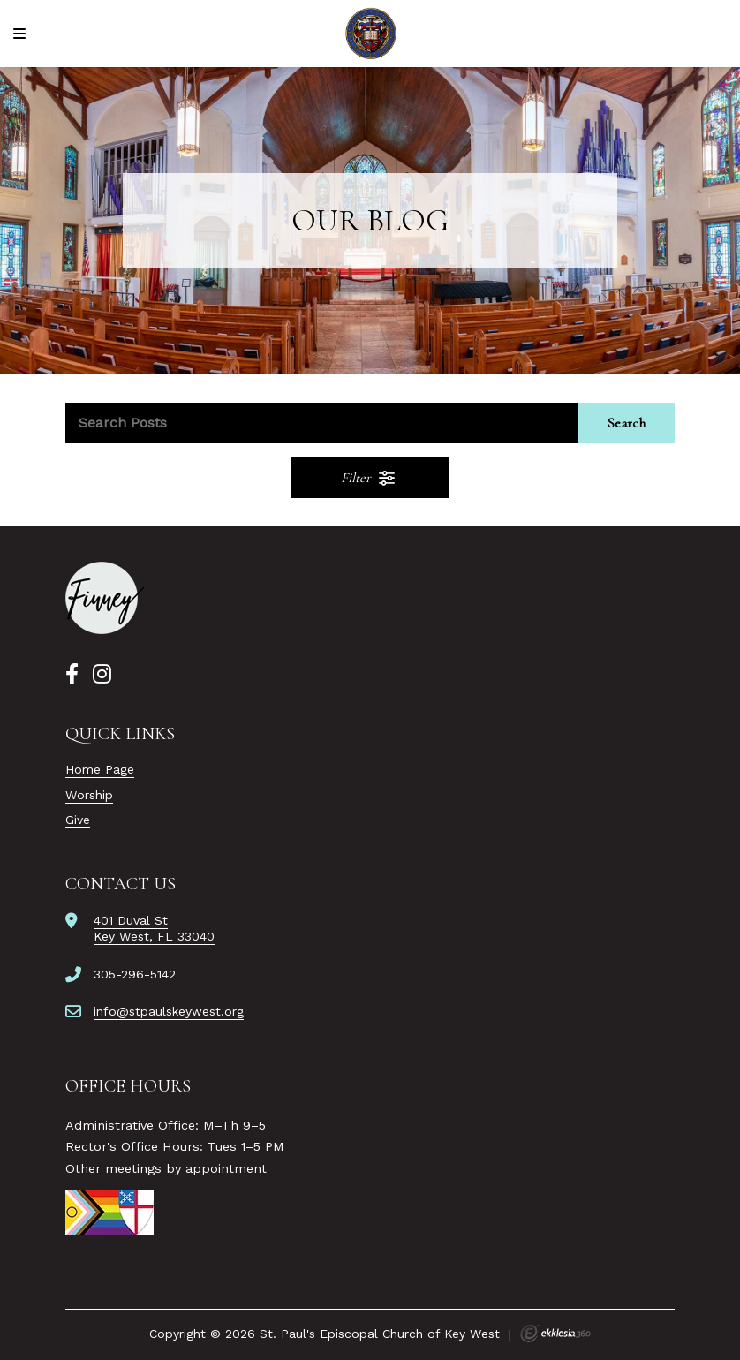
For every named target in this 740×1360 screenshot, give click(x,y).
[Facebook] (72, 674)
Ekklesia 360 (555, 1333)
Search (627, 423)
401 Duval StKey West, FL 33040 (154, 928)
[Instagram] (102, 674)
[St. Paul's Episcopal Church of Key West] (370, 33)
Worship (89, 795)
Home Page (99, 769)
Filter (369, 478)
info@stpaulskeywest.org (169, 1011)
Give (77, 819)
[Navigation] (22, 34)
